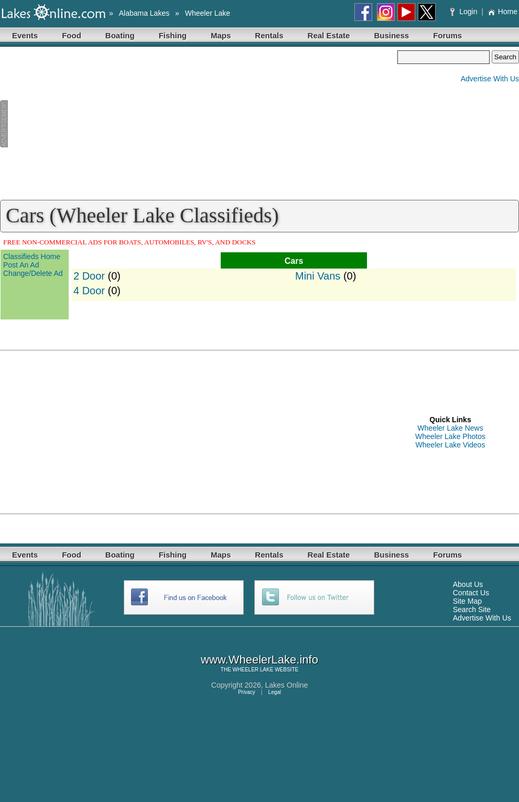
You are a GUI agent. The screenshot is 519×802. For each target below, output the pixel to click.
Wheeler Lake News (450, 428)
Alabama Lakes (144, 13)
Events (25, 35)
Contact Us (471, 593)
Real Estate (329, 35)
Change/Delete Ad (33, 273)
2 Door (89, 276)
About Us (468, 584)
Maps (221, 35)
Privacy (246, 692)
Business (391, 35)
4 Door (89, 290)
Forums (447, 35)
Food (71, 35)
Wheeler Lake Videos (450, 445)
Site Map (467, 601)
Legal (274, 692)
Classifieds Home (31, 256)
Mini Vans (317, 276)
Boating (120, 35)
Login (464, 11)
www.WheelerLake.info (259, 659)
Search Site (472, 609)
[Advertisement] (199, 123)
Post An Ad (21, 265)
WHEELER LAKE (253, 669)
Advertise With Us (490, 78)
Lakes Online (286, 685)
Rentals (269, 35)
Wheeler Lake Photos (450, 436)
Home (502, 11)
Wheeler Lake (207, 13)
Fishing (173, 35)
